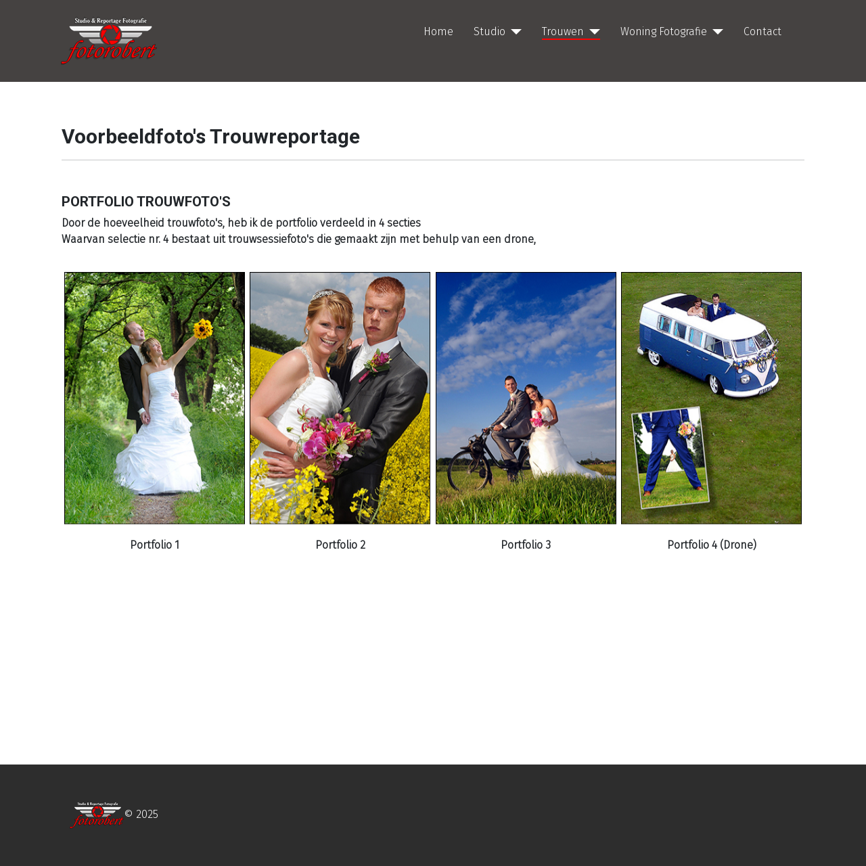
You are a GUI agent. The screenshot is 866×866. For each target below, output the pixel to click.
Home (438, 31)
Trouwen (563, 31)
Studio (489, 31)
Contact (762, 31)
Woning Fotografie (663, 31)
